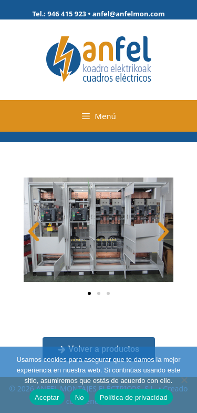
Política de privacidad (134, 397)
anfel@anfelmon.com (128, 13)
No (79, 397)
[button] (33, 231)
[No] (184, 380)
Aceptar (47, 397)
